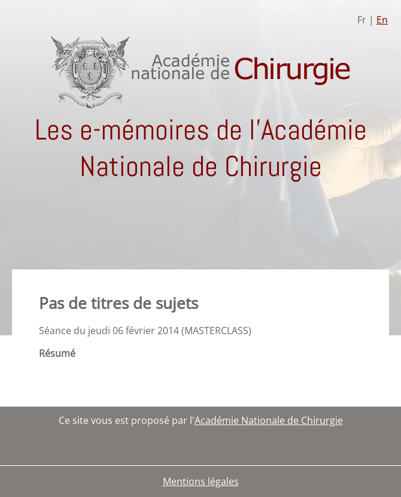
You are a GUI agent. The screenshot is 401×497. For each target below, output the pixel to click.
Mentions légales (201, 481)
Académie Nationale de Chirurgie (269, 420)
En (382, 19)
